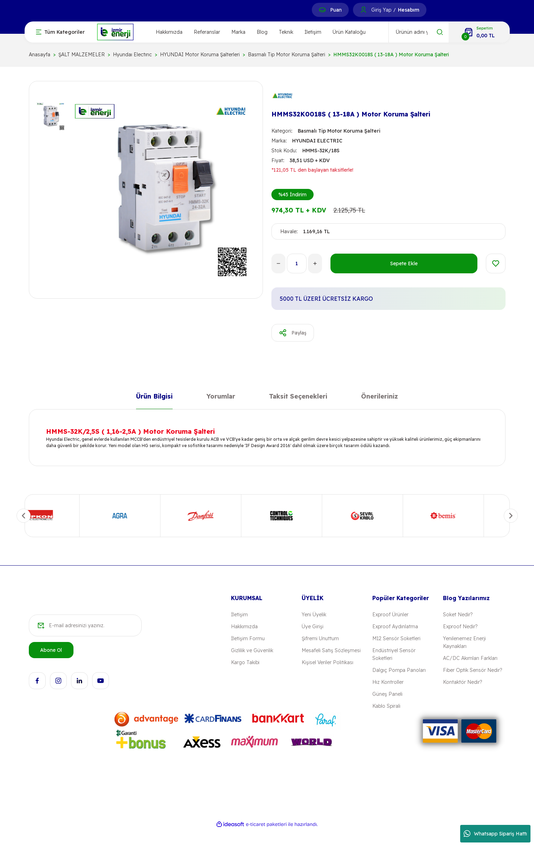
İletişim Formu (248, 638)
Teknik (286, 32)
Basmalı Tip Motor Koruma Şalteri (339, 131)
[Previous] (24, 516)
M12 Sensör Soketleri (396, 638)
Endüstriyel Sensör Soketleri (394, 654)
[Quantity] (297, 263)
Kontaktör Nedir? (462, 682)
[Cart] (479, 32)
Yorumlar (220, 397)
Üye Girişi (312, 626)
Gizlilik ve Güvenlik (252, 650)
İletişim (312, 32)
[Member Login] (363, 9)
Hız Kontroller (388, 682)
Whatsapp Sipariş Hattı (495, 834)
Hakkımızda (169, 32)
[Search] (419, 32)
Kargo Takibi (245, 662)
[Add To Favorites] (496, 263)
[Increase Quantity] (315, 263)
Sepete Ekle (404, 263)
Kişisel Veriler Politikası (327, 662)
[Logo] (115, 31)
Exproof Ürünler (390, 614)
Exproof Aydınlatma (395, 626)
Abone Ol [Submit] (51, 650)
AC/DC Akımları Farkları (470, 658)
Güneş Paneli (387, 694)
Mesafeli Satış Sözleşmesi (331, 650)
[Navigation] (60, 32)
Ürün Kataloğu (349, 32)
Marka (238, 32)
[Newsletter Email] (85, 625)
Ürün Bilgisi (154, 397)
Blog (262, 32)
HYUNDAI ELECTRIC (317, 141)
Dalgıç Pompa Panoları (399, 670)
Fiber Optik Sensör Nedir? (472, 670)
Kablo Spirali (386, 706)
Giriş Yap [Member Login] (381, 10)
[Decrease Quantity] (278, 263)
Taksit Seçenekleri (298, 397)
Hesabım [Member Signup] (408, 10)
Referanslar (207, 32)
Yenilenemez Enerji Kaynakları (464, 642)
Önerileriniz (379, 397)
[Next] (511, 516)
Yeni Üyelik (314, 614)
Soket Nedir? (457, 614)
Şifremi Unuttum (320, 638)
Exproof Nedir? (460, 626)
